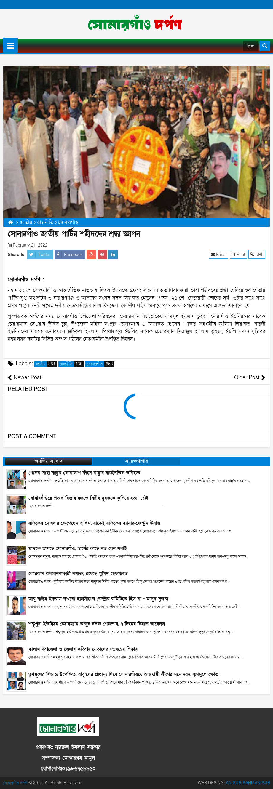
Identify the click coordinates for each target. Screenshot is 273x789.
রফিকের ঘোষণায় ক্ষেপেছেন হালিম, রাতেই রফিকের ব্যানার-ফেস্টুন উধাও (94, 523)
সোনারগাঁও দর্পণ (15, 783)
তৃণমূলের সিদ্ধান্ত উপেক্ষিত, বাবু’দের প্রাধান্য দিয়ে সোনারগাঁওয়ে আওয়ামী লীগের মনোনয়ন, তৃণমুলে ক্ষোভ (123, 674)
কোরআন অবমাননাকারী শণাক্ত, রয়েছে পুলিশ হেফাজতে (78, 573)
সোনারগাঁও (100, 364)
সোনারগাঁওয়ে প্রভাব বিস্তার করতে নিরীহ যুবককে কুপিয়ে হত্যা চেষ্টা (88, 498)
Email (218, 254)
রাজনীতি (72, 364)
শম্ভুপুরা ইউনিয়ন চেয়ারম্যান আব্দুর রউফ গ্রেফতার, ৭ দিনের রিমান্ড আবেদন (96, 624)
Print (238, 254)
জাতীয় (46, 364)
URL (257, 254)
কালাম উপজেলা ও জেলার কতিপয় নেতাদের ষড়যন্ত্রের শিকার (83, 649)
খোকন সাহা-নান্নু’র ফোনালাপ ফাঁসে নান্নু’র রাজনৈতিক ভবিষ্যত (84, 473)
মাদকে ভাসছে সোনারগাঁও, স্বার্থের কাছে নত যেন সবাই (77, 548)
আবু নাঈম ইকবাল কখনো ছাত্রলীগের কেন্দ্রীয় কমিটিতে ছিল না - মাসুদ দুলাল (98, 599)
